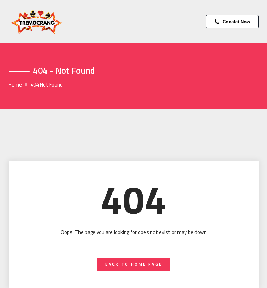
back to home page (133, 264)
